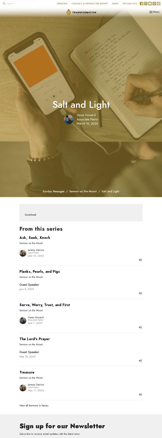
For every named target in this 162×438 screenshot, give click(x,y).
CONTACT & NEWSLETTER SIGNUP (90, 3)
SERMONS (62, 3)
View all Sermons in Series (33, 405)
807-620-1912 (130, 3)
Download (30, 215)
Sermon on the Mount (83, 191)
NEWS (115, 3)
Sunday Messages (53, 191)
